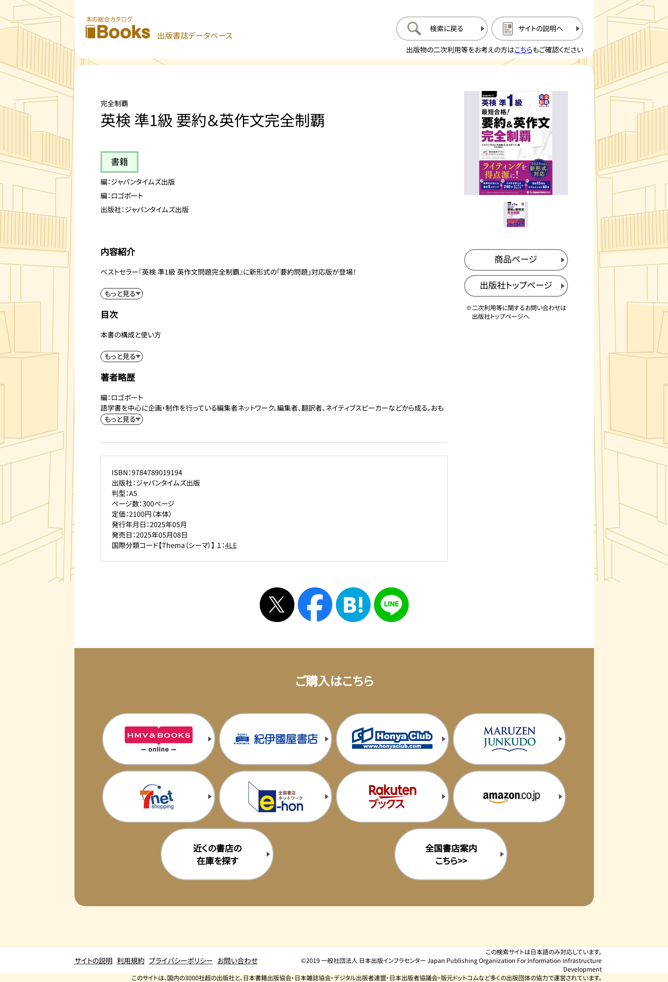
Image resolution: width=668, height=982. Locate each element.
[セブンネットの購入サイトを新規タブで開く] (158, 797)
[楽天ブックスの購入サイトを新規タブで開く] (392, 797)
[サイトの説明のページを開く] (537, 28)
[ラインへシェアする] (391, 604)
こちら (523, 49)
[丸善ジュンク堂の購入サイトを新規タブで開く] (509, 739)
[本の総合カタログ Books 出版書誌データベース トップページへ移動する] (158, 28)
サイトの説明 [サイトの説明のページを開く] (93, 960)
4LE (231, 545)
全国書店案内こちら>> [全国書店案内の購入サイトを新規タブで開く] (451, 854)
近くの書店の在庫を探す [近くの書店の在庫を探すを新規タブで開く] (217, 854)
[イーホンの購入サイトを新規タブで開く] (275, 797)
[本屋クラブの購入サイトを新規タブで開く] (392, 739)
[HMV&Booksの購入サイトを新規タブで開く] (158, 739)
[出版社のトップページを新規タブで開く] (516, 286)
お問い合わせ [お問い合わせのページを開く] (237, 960)
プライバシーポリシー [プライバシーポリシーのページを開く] (181, 960)
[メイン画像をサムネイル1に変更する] (516, 214)
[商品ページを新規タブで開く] (516, 260)
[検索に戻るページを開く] (442, 28)
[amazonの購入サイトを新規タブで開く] (509, 797)
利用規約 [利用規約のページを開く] (131, 960)
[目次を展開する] (121, 356)
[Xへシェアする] (277, 604)
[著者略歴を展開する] (121, 419)
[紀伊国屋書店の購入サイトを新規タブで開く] (275, 739)
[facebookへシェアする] (315, 604)
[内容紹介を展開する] (121, 293)
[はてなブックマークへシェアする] (353, 604)
